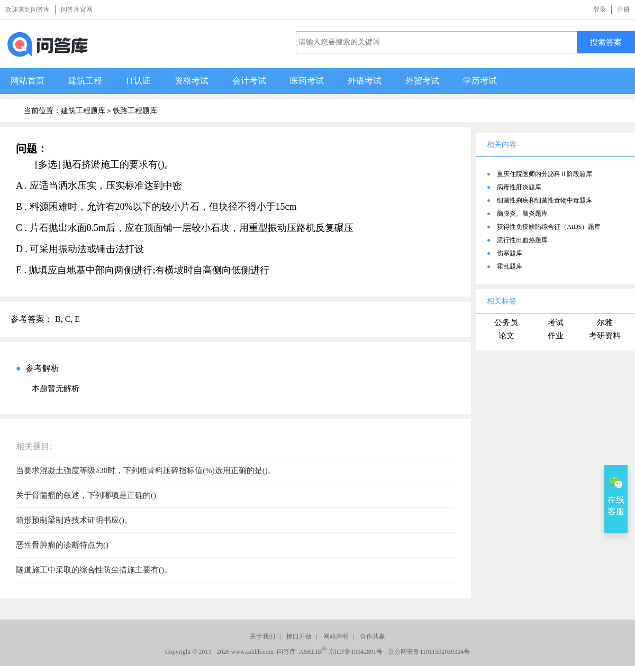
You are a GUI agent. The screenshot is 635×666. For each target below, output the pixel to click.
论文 (506, 335)
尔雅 (605, 322)
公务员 (506, 322)
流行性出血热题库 (522, 240)
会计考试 (249, 80)
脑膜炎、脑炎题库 (522, 213)
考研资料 (605, 335)
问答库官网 (77, 9)
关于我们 (262, 636)
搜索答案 (606, 42)
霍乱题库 (509, 266)
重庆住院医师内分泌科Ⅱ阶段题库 (544, 174)
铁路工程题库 (135, 111)
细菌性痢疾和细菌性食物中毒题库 (544, 200)
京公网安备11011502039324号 (429, 651)
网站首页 (27, 80)
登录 (599, 9)
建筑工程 (85, 80)
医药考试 (307, 80)
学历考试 (480, 80)
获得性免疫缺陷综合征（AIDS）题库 (549, 226)
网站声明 (336, 636)
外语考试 (365, 80)
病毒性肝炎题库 (519, 187)
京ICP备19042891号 (356, 651)
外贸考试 (422, 80)
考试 (556, 322)
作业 (556, 335)
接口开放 (299, 636)
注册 (623, 9)
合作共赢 (372, 636)
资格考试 (191, 80)
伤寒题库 (509, 253)
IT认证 (138, 80)
